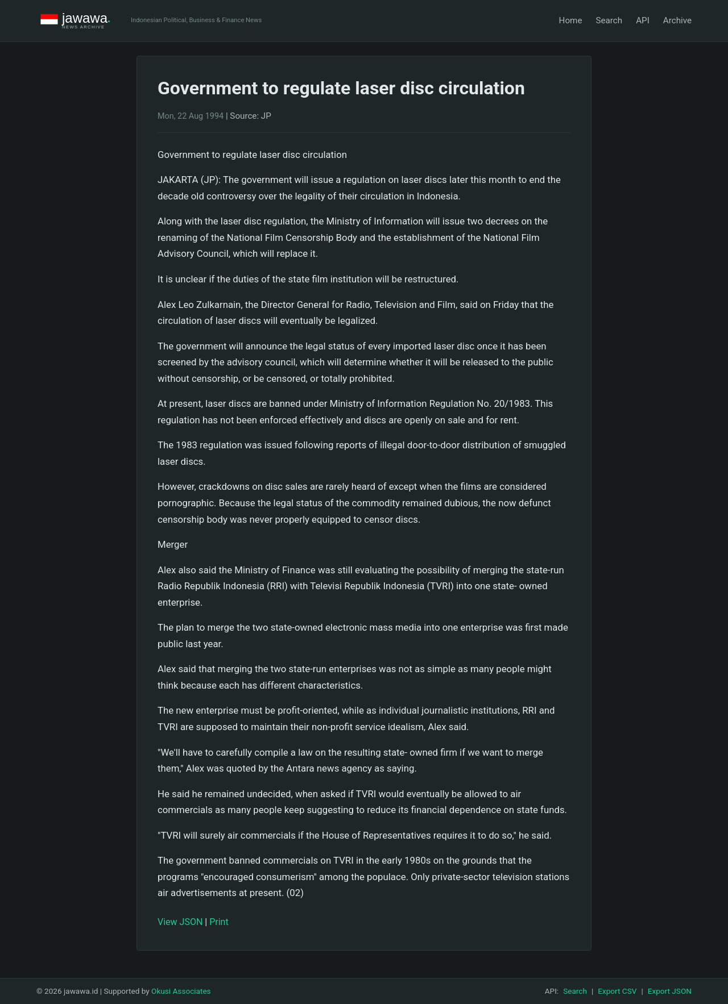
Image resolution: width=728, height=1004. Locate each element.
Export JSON (670, 990)
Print (218, 921)
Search (608, 20)
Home (570, 20)
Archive (677, 20)
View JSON (180, 921)
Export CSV (617, 990)
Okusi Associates (181, 990)
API (643, 20)
